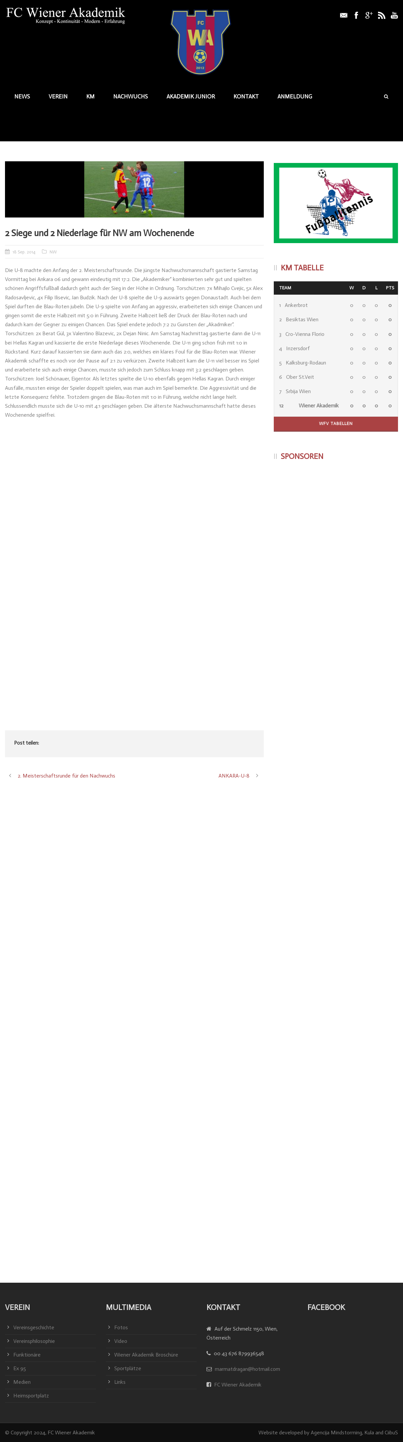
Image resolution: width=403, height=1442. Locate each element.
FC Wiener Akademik (237, 1384)
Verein (58, 96)
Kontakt (246, 96)
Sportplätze (127, 1368)
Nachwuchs (130, 96)
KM (90, 96)
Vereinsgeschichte (33, 1327)
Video (120, 1341)
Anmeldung (294, 96)
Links (120, 1382)
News (22, 96)
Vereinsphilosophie (34, 1341)
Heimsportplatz (31, 1395)
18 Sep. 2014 (24, 251)
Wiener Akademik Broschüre (146, 1355)
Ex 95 (19, 1368)
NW (53, 251)
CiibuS (391, 1432)
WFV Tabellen (336, 423)
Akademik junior (191, 96)
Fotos (121, 1327)
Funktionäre (27, 1355)
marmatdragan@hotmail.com (247, 1369)
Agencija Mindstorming (336, 1432)
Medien (22, 1382)
